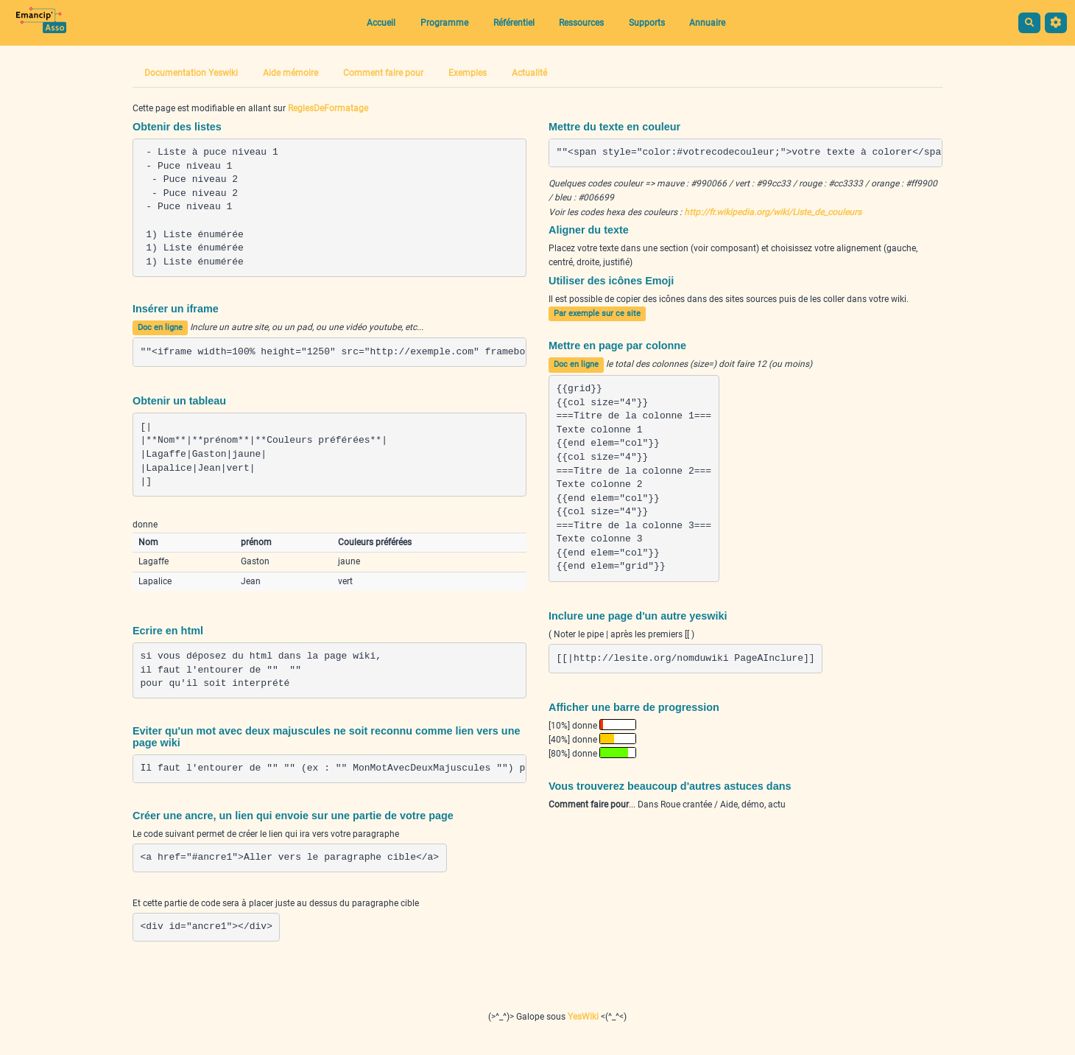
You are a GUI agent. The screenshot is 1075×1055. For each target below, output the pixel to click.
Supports (647, 23)
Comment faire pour (383, 73)
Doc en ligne (160, 327)
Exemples (467, 73)
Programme (444, 23)
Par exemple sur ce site (597, 313)
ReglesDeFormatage (328, 108)
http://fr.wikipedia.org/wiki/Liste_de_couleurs (772, 212)
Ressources (581, 23)
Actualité (529, 73)
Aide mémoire (290, 73)
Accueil (381, 23)
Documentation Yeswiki (191, 73)
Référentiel (514, 23)
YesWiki (583, 1017)
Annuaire (707, 23)
